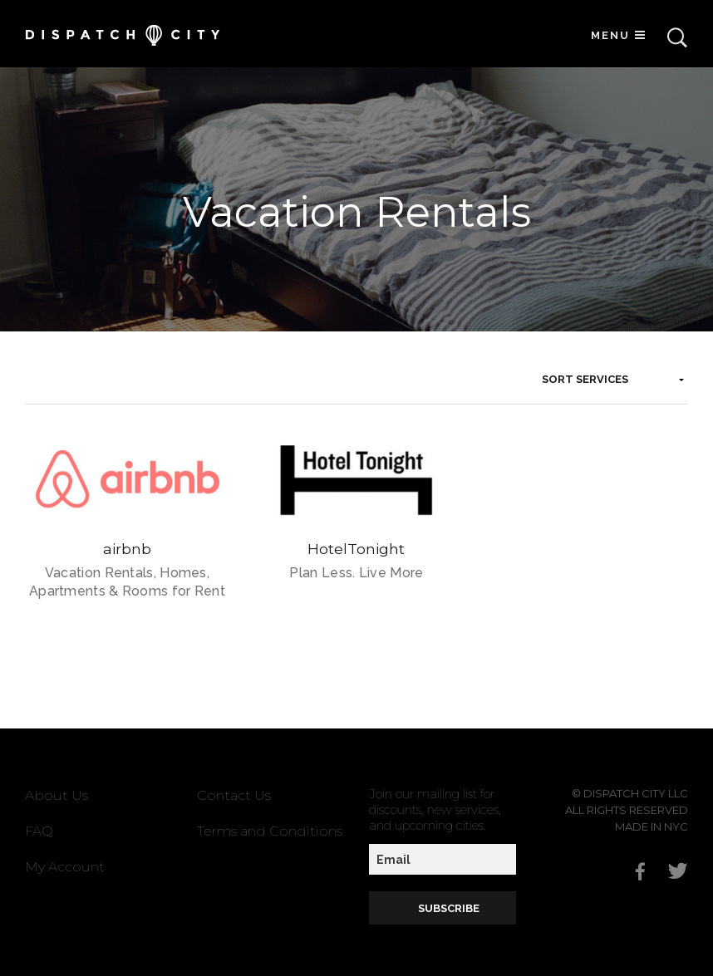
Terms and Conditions (269, 831)
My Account (65, 867)
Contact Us (234, 795)
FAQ (39, 831)
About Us (56, 795)
